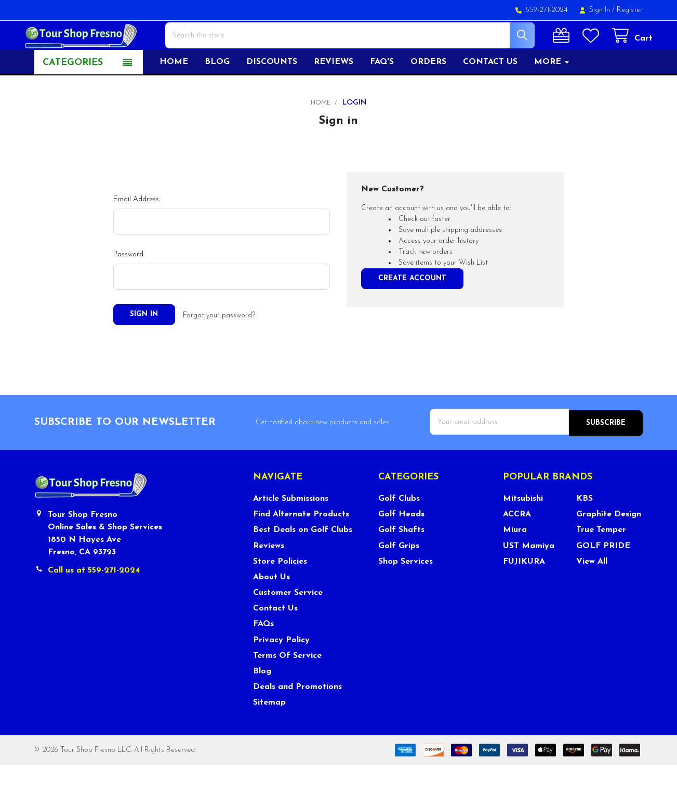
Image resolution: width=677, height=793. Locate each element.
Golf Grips (398, 573)
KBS (584, 526)
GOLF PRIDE (603, 573)
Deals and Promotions (297, 714)
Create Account (412, 309)
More (552, 92)
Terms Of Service (287, 683)
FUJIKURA (524, 589)
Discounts (271, 92)
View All (591, 589)
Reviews (333, 92)
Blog (217, 92)
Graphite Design (608, 542)
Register (630, 10)
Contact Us (275, 636)
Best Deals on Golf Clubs (302, 558)
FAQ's (382, 92)
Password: (128, 285)
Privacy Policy (281, 668)
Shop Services (405, 589)
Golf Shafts (401, 558)
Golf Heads (401, 542)
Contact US (490, 92)
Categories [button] (73, 93)
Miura (515, 558)
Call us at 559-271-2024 (94, 598)
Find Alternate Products (301, 542)
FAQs (263, 652)
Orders (428, 92)
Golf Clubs (399, 526)
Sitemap (269, 730)
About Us (271, 605)
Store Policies (280, 589)
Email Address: (136, 229)
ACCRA (517, 542)
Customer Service (288, 620)
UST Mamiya (528, 573)
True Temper (601, 558)
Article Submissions (290, 526)
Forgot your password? (219, 344)
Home (174, 92)
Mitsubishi (523, 526)
